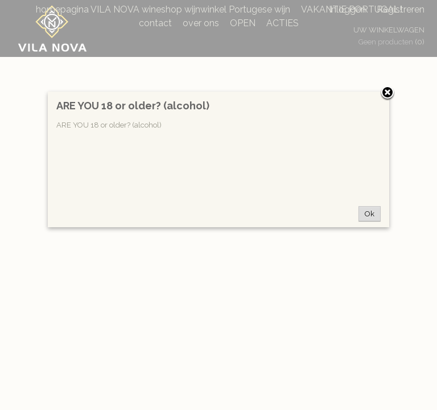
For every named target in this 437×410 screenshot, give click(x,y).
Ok (369, 214)
